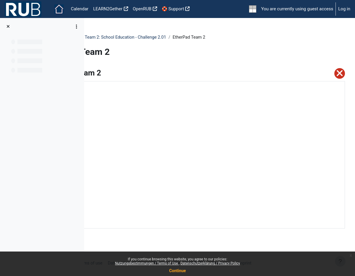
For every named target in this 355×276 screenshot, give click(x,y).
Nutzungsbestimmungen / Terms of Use (147, 263)
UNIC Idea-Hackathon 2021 (122, 37)
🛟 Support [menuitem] (173, 9)
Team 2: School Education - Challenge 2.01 (198, 37)
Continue (177, 270)
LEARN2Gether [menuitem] (107, 9)
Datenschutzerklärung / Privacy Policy (210, 263)
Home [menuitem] (59, 9)
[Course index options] (76, 26)
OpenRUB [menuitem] (142, 9)
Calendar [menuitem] (80, 9)
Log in (344, 9)
